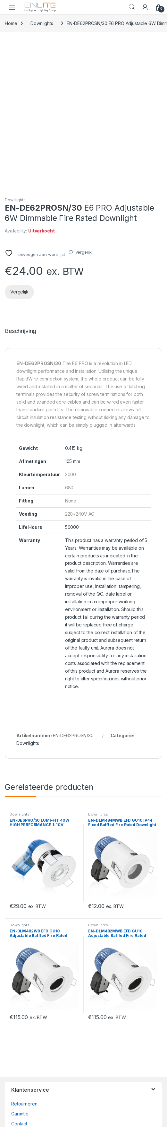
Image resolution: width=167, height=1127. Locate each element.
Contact (19, 981)
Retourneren (24, 961)
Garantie (20, 971)
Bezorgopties (25, 991)
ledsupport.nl (24, 1056)
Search (131, 7)
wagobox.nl (23, 1036)
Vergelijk (83, 109)
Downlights (41, 23)
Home (11, 23)
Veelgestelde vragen (33, 1001)
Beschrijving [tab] (20, 189)
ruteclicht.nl (22, 1046)
